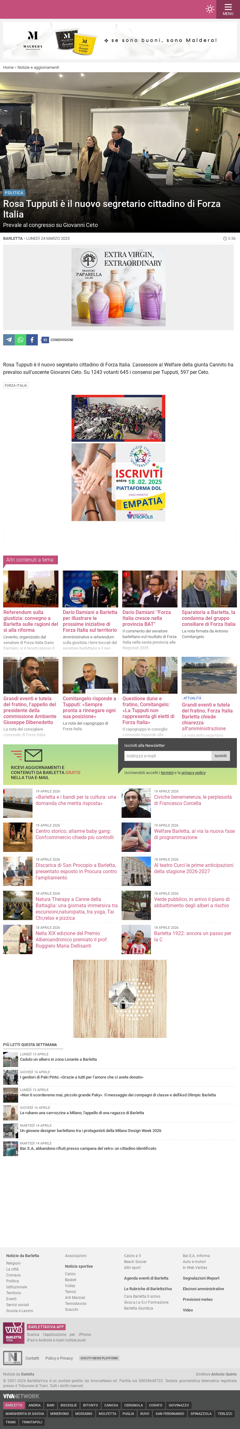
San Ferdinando (170, 1414)
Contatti (32, 1358)
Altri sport (132, 1267)
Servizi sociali (17, 1304)
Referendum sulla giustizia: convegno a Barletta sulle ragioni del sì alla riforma (30, 621)
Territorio (13, 1293)
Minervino (59, 1414)
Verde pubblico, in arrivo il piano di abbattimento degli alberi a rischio (192, 902)
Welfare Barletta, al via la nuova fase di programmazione (194, 834)
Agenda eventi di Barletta (146, 1278)
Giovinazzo (179, 1405)
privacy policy (194, 772)
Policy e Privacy (59, 1358)
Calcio (70, 1273)
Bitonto (90, 1405)
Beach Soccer (135, 1261)
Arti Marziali (75, 1297)
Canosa (111, 1405)
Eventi (11, 1298)
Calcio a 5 (132, 1255)
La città (12, 1269)
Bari (50, 1405)
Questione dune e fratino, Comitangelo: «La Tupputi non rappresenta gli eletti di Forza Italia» (148, 710)
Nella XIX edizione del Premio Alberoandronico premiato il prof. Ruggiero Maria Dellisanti (72, 939)
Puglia (128, 1414)
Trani (11, 1422)
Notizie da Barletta (22, 1255)
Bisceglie (69, 1405)
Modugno (83, 1414)
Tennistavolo (76, 1303)
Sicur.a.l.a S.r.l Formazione (146, 1302)
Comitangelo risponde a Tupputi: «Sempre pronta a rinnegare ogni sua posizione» (89, 707)
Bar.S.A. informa (196, 1255)
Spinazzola (201, 1414)
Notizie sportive (79, 1266)
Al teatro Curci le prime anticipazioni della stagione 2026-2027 (193, 868)
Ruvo (144, 1414)
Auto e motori (194, 1261)
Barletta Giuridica (138, 1308)
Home (8, 67)
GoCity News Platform (99, 1358)
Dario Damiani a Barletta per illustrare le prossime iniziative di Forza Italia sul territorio (90, 621)
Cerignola (133, 1405)
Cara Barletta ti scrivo (142, 1296)
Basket (70, 1279)
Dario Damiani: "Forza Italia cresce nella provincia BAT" (146, 618)
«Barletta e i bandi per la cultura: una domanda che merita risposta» (76, 800)
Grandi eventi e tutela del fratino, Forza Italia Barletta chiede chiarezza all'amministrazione (207, 717)
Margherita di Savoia (25, 1414)
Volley (70, 1285)
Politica (12, 1281)
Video (188, 1310)
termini (167, 772)
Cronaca (13, 1275)
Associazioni (76, 1255)
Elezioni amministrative (203, 1288)
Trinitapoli (32, 1422)
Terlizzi (225, 1414)
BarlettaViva (35, 9)
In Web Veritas (195, 1267)
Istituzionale (16, 1287)
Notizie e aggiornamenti (38, 67)
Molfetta (107, 1414)
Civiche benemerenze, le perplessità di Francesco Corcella (193, 800)
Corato (155, 1405)
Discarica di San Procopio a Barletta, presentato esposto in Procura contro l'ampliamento (76, 871)
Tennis (70, 1291)
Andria (34, 1405)
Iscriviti (221, 756)
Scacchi (71, 1309)
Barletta (14, 1405)
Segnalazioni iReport (201, 1278)
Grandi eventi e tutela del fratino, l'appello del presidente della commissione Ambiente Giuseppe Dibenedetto (30, 710)
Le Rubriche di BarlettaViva (148, 1288)
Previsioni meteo (197, 1299)
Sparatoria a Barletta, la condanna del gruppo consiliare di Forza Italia (209, 618)
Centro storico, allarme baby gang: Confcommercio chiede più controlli (75, 834)
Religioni (13, 1263)
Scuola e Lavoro (19, 1310)
